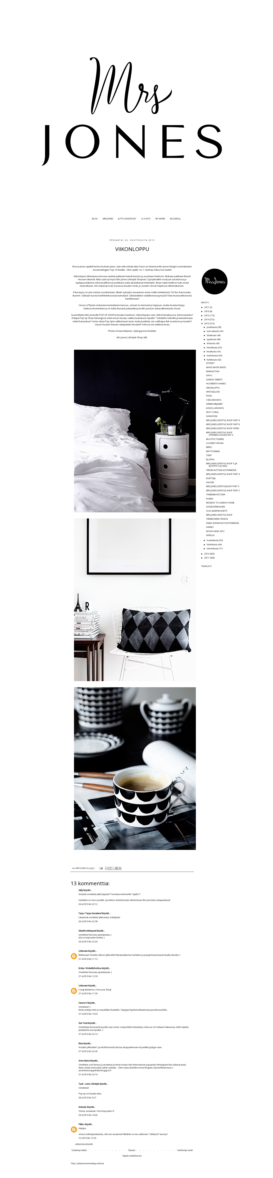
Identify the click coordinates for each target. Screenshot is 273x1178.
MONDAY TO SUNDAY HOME (220, 502)
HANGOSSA (211, 416)
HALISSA (210, 482)
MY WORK (160, 218)
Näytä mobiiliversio (132, 1155)
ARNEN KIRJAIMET (214, 403)
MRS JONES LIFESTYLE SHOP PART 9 (223, 420)
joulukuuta (212, 327)
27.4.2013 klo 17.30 (88, 993)
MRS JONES (108, 218)
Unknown (83, 951)
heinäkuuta (212, 347)
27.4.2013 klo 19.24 (88, 1013)
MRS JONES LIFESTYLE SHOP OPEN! (222, 428)
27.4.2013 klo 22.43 (88, 1051)
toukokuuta (212, 355)
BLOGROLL (175, 218)
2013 (207, 323)
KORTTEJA (211, 478)
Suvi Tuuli (83, 1023)
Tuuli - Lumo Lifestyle (89, 1083)
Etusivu (131, 1150)
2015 (207, 315)
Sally (81, 890)
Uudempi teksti (79, 1150)
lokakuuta (212, 335)
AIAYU (209, 375)
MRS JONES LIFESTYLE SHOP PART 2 (223, 490)
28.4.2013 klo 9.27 (87, 1097)
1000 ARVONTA (213, 399)
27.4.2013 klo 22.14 (88, 1034)
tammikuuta (213, 548)
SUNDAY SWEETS (214, 379)
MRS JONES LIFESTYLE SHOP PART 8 (223, 424)
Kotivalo (83, 1107)
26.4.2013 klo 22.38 (88, 921)
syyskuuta (212, 339)
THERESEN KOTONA (215, 494)
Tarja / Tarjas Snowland (90, 913)
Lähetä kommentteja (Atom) (90, 1163)
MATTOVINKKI (213, 451)
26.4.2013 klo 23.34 (88, 941)
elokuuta (211, 343)
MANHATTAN (212, 371)
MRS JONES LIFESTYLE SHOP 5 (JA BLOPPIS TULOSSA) (221, 464)
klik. (145, 337)
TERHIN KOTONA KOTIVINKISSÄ (221, 470)
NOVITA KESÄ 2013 (215, 531)
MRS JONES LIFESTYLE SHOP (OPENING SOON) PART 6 (219, 433)
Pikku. (81, 1124)
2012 (207, 553)
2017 (207, 307)
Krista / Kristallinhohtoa (90, 968)
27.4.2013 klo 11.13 (88, 959)
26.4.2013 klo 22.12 (88, 904)
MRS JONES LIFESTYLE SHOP (219, 514)
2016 (207, 311)
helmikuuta (212, 544)
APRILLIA (210, 535)
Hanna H (83, 1002)
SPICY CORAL (212, 412)
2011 (207, 557)
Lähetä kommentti (84, 1144)
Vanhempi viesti (185, 1150)
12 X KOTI (145, 218)
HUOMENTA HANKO (216, 383)
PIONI (209, 395)
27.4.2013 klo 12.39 (88, 976)
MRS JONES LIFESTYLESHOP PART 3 (222, 486)
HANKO (210, 527)
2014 (207, 319)
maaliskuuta (213, 540)
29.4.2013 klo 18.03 (88, 1115)
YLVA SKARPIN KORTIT (216, 510)
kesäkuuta (212, 351)
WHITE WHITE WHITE (216, 367)
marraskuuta (213, 331)
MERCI (209, 447)
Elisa (81, 1043)
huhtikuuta (212, 359)
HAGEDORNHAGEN (215, 506)
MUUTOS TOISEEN (215, 439)
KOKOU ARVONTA (215, 408)
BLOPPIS (210, 459)
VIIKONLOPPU (213, 387)
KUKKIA (209, 498)
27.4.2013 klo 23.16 (88, 1074)
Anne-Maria (84, 1060)
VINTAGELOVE (213, 391)
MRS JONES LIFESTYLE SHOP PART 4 (223, 474)
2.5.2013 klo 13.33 (87, 1138)
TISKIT (209, 455)
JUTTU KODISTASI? (127, 218)
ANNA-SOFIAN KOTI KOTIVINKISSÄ (222, 523)
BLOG (95, 218)
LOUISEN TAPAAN (214, 443)
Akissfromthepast (87, 930)
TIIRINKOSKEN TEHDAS (217, 518)
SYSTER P (210, 363)
